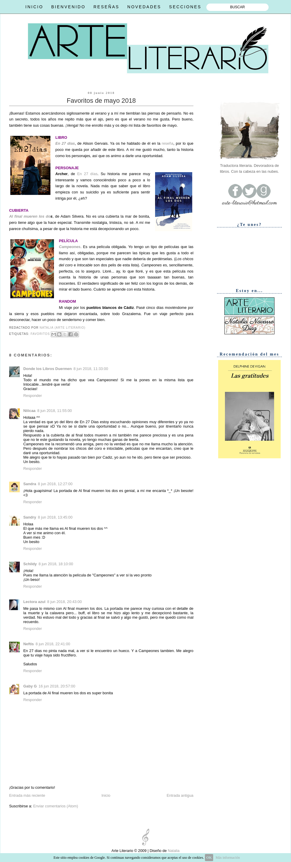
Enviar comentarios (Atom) (55, 806)
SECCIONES (185, 6)
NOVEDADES (144, 6)
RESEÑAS (106, 6)
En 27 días (65, 143)
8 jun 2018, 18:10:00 (56, 564)
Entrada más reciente (27, 795)
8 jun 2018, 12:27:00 (55, 484)
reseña (167, 143)
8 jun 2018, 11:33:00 (90, 368)
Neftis (28, 644)
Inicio (105, 795)
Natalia (173, 850)
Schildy (30, 564)
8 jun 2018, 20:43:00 (64, 601)
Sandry (29, 517)
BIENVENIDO (68, 6)
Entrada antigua (180, 795)
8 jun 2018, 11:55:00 (54, 410)
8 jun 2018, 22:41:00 (53, 644)
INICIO (34, 6)
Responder (32, 395)
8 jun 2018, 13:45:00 (55, 517)
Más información (228, 858)
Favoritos (40, 334)
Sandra (29, 484)
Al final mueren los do (29, 216)
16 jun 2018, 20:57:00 (57, 686)
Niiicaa (29, 410)
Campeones (69, 247)
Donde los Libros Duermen (47, 368)
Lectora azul (34, 601)
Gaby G (30, 686)
